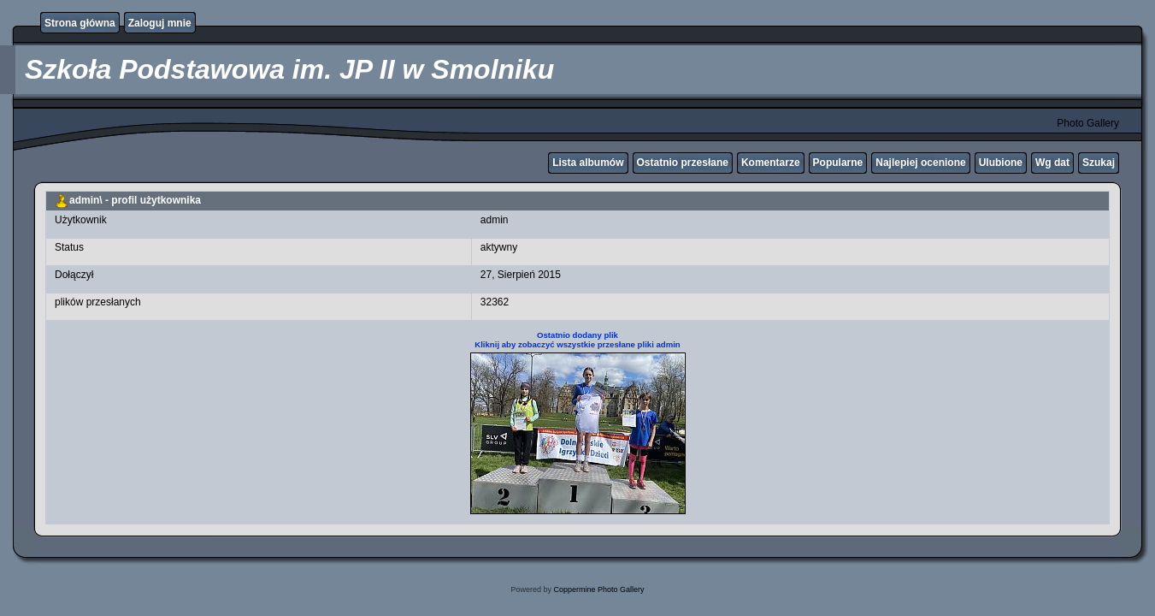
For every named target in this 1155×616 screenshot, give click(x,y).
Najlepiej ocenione (920, 163)
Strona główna (79, 23)
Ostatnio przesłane (682, 163)
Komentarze (770, 163)
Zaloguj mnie (160, 23)
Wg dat (1052, 163)
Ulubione (1000, 163)
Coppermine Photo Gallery (598, 589)
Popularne (838, 163)
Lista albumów (587, 163)
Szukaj (1098, 163)
